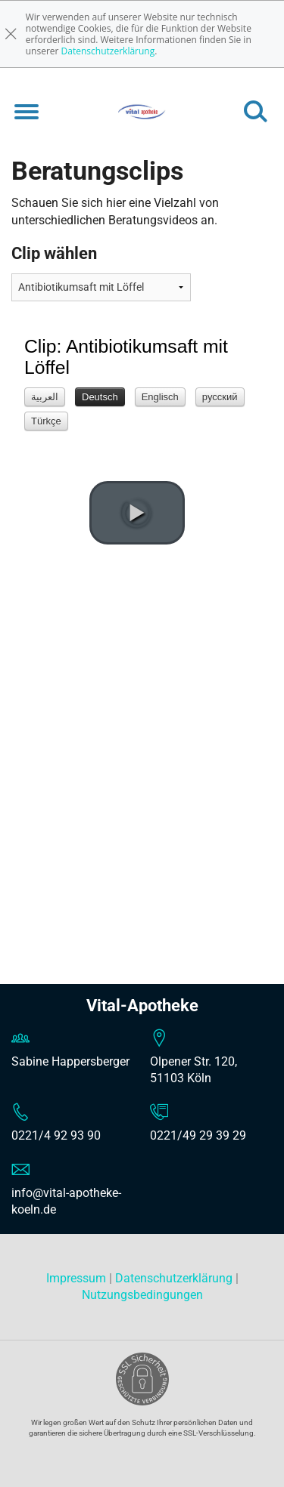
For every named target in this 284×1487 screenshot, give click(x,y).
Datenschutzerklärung (108, 51)
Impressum (77, 1278)
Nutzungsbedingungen (142, 1295)
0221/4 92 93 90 (56, 1135)
